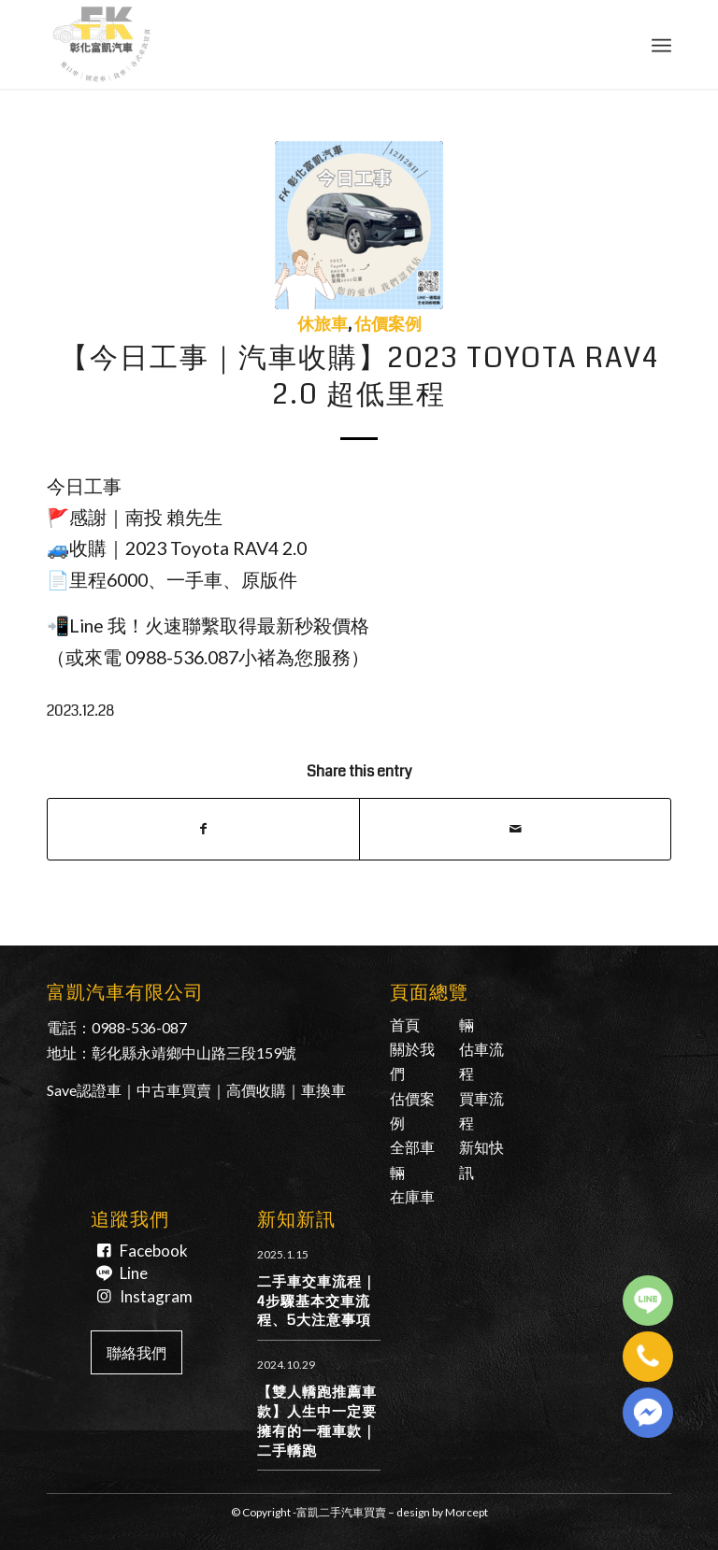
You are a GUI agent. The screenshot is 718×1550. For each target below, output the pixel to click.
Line (134, 1273)
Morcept (466, 1512)
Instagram (156, 1296)
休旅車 (322, 324)
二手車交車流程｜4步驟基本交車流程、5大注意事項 (317, 1301)
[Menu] (661, 44)
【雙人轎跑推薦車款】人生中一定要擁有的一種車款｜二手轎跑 (317, 1421)
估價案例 (388, 324)
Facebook (154, 1250)
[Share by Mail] (515, 829)
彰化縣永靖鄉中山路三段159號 (194, 1052)
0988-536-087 (139, 1027)
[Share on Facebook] (203, 829)
